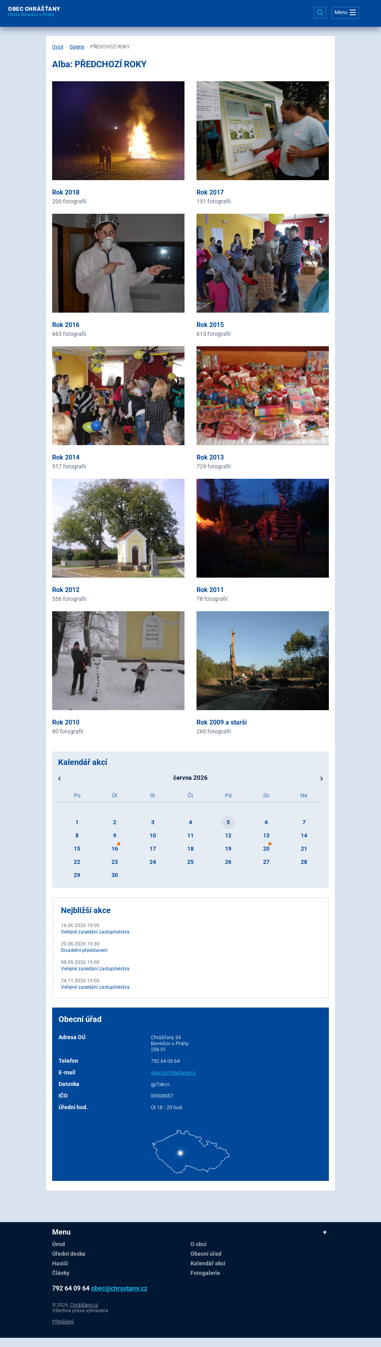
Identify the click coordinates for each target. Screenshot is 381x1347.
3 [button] (152, 822)
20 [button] (266, 848)
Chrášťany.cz (84, 1305)
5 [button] (228, 822)
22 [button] (77, 862)
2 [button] (114, 822)
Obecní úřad (205, 1254)
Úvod (57, 47)
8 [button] (77, 835)
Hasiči (60, 1263)
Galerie (76, 47)
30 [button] (114, 875)
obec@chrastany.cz (173, 1073)
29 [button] (77, 875)
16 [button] (114, 848)
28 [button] (304, 862)
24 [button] (153, 862)
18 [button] (190, 848)
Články (60, 1273)
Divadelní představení (84, 950)
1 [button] (77, 822)
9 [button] (114, 835)
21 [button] (304, 848)
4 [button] (190, 822)
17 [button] (153, 848)
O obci (198, 1244)
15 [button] (77, 848)
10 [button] (153, 835)
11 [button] (190, 835)
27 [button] (266, 862)
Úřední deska (68, 1254)
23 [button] (114, 862)
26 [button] (228, 862)
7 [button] (304, 822)
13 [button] (266, 835)
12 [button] (228, 835)
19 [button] (228, 848)
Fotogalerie (205, 1273)
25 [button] (190, 862)
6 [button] (266, 822)
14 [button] (304, 835)
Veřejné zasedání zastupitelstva (95, 932)
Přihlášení (63, 1322)
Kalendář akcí (207, 1263)
